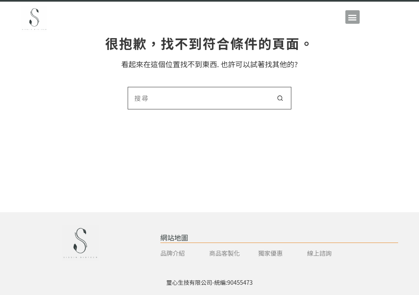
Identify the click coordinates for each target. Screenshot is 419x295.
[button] (352, 17)
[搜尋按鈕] (280, 98)
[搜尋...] (198, 98)
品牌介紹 (172, 253)
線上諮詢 (319, 253)
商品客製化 (224, 253)
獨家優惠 (270, 253)
